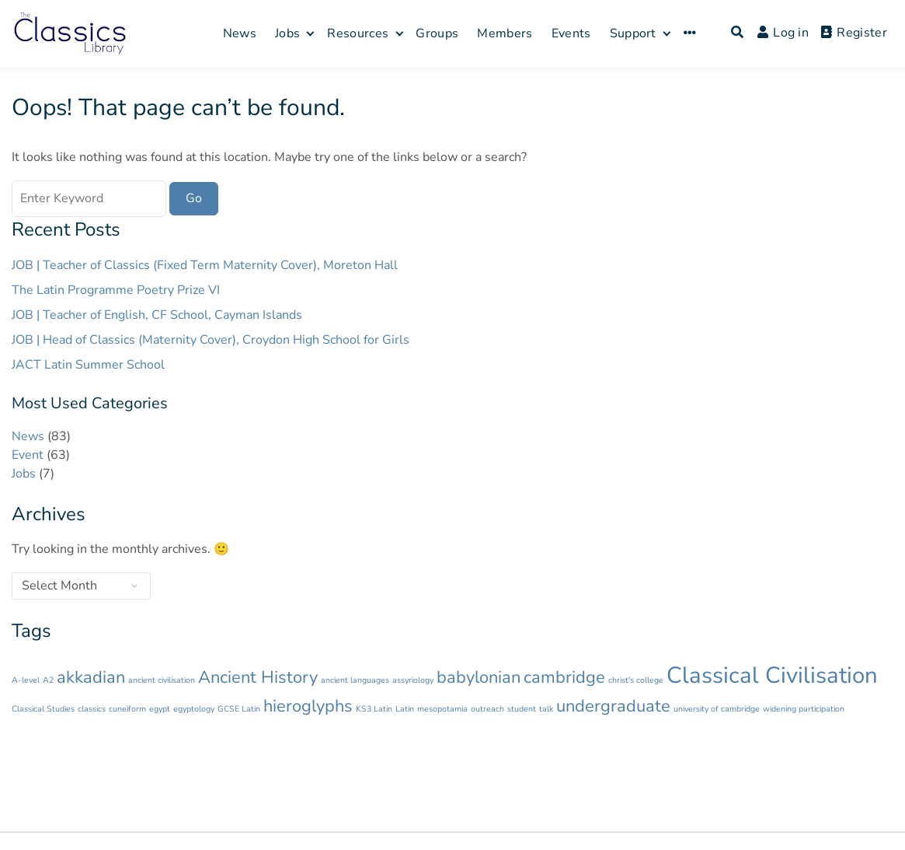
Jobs (287, 33)
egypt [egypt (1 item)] (159, 709)
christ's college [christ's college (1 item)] (635, 680)
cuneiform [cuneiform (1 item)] (127, 709)
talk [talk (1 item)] (546, 709)
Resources (357, 33)
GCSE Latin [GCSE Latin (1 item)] (239, 709)
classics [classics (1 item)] (92, 709)
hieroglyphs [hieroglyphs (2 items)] (308, 706)
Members (504, 33)
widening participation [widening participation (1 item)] (803, 709)
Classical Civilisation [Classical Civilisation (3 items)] (772, 675)
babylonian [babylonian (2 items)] (478, 677)
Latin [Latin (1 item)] (404, 709)
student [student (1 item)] (521, 709)
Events (571, 33)
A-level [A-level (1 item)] (26, 680)
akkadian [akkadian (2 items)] (91, 677)
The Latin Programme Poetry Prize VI (116, 290)
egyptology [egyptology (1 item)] (193, 709)
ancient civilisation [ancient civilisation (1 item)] (161, 680)
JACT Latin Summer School (88, 364)
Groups (437, 33)
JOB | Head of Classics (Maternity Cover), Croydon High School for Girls (210, 339)
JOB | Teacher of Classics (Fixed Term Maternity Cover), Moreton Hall (205, 265)
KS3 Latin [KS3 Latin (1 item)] (374, 709)
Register (854, 32)
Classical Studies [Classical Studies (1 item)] (43, 709)
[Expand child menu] (310, 33)
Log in (783, 32)
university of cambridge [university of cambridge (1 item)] (717, 709)
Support (633, 33)
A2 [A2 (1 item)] (48, 680)
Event (28, 454)
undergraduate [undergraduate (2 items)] (613, 706)
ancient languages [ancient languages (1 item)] (355, 680)
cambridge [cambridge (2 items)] (564, 677)
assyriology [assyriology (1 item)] (412, 680)
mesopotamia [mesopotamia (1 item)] (442, 709)
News (239, 33)
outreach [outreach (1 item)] (487, 709)
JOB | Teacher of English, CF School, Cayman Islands (157, 315)
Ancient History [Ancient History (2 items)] (258, 677)
